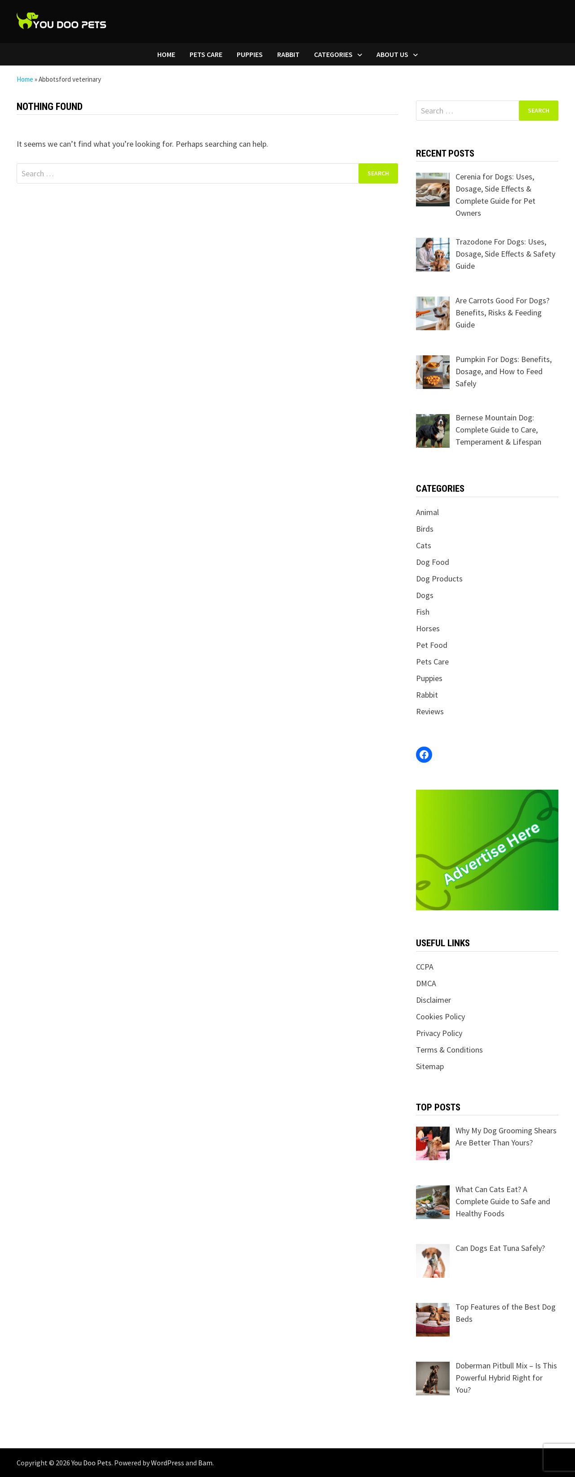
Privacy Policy (439, 1033)
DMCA (426, 983)
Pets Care (206, 54)
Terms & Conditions (449, 1049)
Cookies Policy (440, 1016)
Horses (428, 628)
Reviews (430, 711)
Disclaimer (433, 1000)
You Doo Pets (91, 1462)
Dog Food (432, 562)
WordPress (167, 1462)
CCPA (424, 966)
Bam (205, 1462)
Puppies (250, 54)
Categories (333, 54)
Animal (427, 512)
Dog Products (439, 578)
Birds (424, 529)
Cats (423, 545)
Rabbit (288, 54)
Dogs (424, 595)
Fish (422, 612)
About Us (392, 54)
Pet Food (431, 645)
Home (166, 54)
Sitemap (430, 1066)
